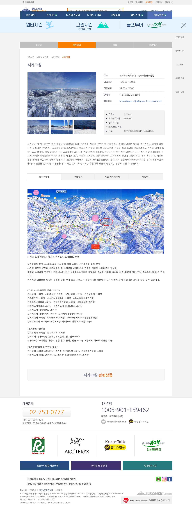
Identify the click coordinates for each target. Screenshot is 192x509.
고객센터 (158, 2)
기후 (115, 45)
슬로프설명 (44, 177)
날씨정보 (168, 2)
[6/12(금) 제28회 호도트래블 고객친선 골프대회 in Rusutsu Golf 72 (59, 484)
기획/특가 (159, 36)
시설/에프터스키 (112, 177)
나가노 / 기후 (94, 36)
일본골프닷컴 (150, 466)
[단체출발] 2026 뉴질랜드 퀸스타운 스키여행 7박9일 (51, 479)
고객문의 (32, 490)
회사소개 (23, 490)
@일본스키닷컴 (141, 422)
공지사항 (142, 11)
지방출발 (115, 36)
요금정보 (78, 177)
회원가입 (139, 2)
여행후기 (154, 11)
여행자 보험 (180, 37)
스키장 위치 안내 (99, 466)
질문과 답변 (167, 11)
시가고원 (77, 45)
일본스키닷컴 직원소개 (47, 466)
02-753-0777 (47, 412)
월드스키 (137, 36)
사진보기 (146, 177)
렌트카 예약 (180, 51)
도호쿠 (52, 36)
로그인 (130, 2)
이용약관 (58, 490)
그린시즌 (153, 45)
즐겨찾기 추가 (28, 2)
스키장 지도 (180, 78)
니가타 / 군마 (73, 36)
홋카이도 (30, 36)
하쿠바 (39, 45)
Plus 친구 (179, 64)
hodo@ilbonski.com (116, 422)
